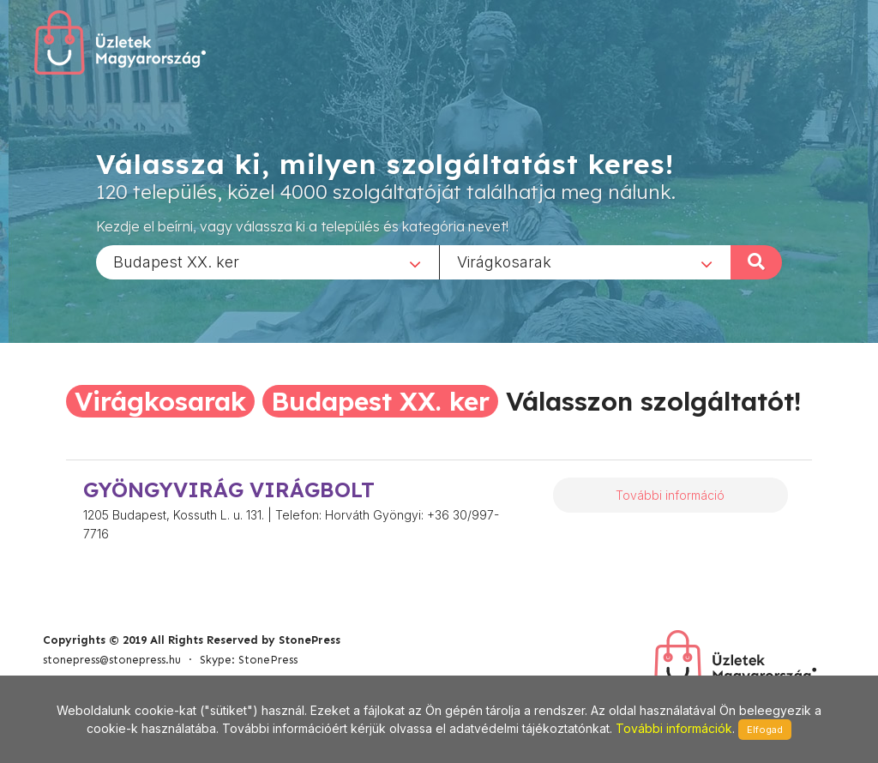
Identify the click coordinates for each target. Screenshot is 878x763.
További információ (670, 495)
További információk (674, 728)
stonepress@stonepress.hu (112, 659)
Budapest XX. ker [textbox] (176, 261)
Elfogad (765, 730)
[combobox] (267, 261)
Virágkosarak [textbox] (504, 261)
